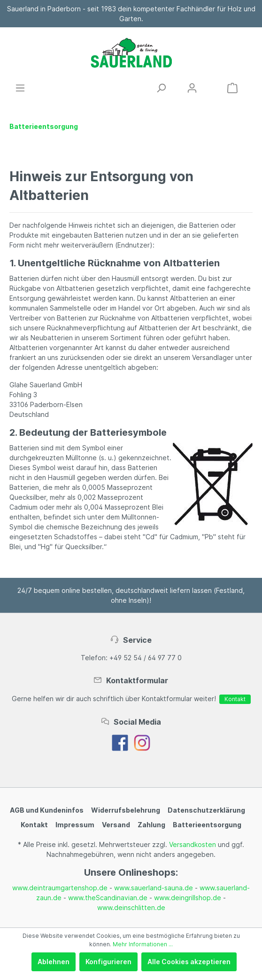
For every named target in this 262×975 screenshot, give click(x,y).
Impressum (74, 825)
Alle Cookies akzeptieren (189, 962)
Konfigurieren (108, 962)
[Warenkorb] (232, 88)
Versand (116, 825)
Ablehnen (53, 962)
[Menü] (20, 88)
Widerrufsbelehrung (125, 810)
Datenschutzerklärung (206, 810)
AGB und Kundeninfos (47, 810)
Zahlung (151, 825)
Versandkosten (192, 844)
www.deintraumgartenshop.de (60, 888)
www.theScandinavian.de (107, 898)
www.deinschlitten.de (131, 907)
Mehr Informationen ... (143, 944)
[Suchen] (161, 88)
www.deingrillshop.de (187, 898)
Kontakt (235, 699)
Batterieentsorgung (207, 825)
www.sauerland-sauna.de (153, 888)
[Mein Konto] (192, 88)
